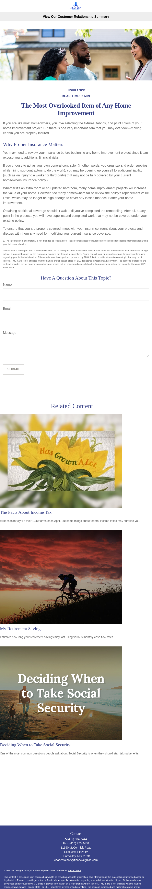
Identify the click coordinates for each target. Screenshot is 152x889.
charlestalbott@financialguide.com (76, 860)
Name (7, 284)
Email (7, 308)
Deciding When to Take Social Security (35, 744)
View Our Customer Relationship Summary (76, 16)
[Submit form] (13, 369)
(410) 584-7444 (77, 839)
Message (9, 332)
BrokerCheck (74, 870)
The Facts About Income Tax (25, 512)
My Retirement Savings (21, 628)
